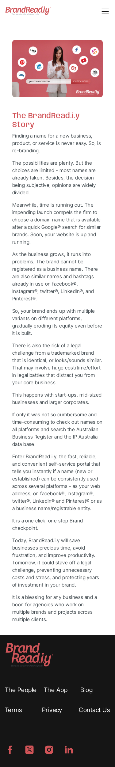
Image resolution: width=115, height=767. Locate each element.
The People (21, 690)
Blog (86, 690)
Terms (13, 710)
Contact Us (94, 710)
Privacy (52, 710)
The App (55, 690)
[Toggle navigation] (105, 11)
